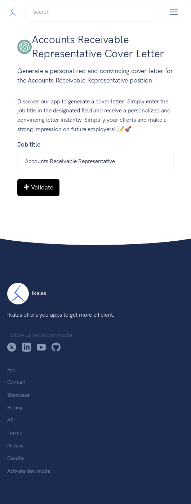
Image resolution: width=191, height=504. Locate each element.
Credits (16, 458)
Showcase (18, 395)
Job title (28, 144)
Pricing (14, 407)
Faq (11, 369)
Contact (16, 382)
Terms (14, 432)
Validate (38, 187)
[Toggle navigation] (174, 12)
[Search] (91, 12)
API (11, 420)
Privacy (15, 445)
